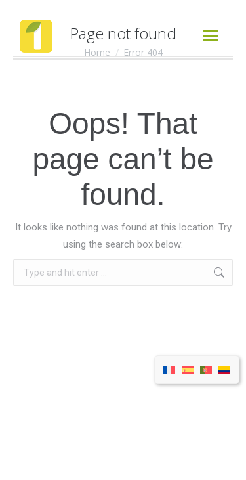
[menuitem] (169, 370)
